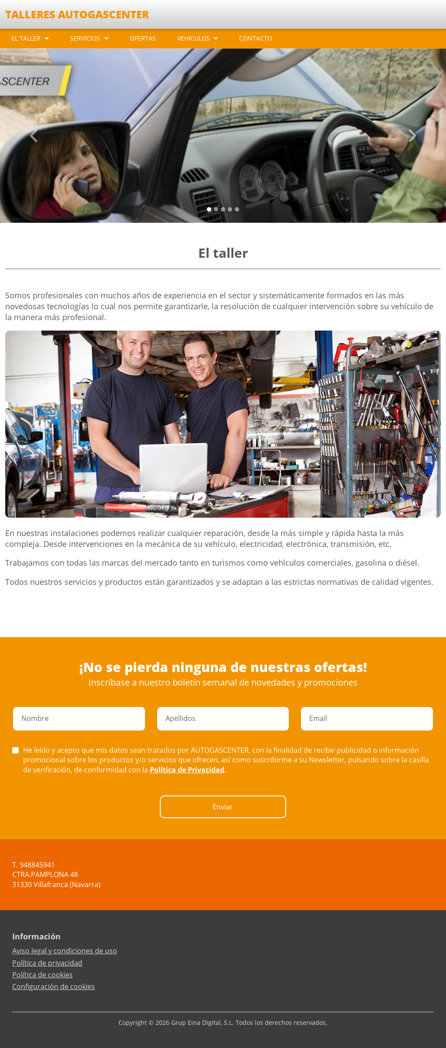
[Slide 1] (216, 209)
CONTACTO (255, 38)
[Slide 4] (237, 209)
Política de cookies (42, 975)
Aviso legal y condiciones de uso (64, 951)
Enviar (223, 807)
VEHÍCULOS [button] (193, 38)
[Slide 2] (223, 209)
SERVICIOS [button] (85, 38)
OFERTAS (143, 38)
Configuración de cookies (53, 986)
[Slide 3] (230, 209)
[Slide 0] (209, 209)
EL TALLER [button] (26, 38)
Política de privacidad (47, 963)
